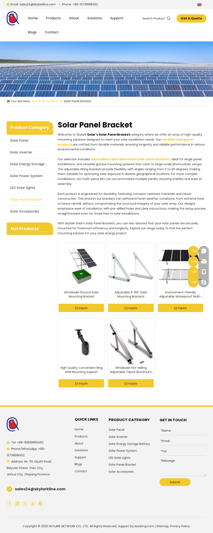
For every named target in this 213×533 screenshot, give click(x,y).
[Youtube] (33, 503)
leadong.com (144, 526)
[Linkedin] (17, 503)
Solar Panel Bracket (26, 199)
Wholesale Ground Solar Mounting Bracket (81, 294)
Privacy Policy (180, 526)
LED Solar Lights (22, 187)
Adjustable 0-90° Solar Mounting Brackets (131, 294)
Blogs (78, 464)
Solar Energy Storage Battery (31, 164)
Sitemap (162, 526)
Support (80, 457)
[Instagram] (40, 503)
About (79, 443)
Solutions (81, 450)
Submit (175, 482)
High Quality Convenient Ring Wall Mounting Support (81, 370)
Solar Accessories (24, 211)
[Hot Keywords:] (168, 18)
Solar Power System (26, 176)
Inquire (81, 308)
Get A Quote (191, 18)
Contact (81, 471)
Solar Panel (19, 140)
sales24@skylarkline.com (38, 4)
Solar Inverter (21, 152)
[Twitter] (25, 503)
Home (79, 429)
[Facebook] (9, 503)
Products (81, 436)
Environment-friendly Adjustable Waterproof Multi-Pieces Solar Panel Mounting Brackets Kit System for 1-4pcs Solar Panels (180, 294)
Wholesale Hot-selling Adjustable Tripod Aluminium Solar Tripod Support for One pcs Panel (131, 370)
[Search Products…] (153, 18)
